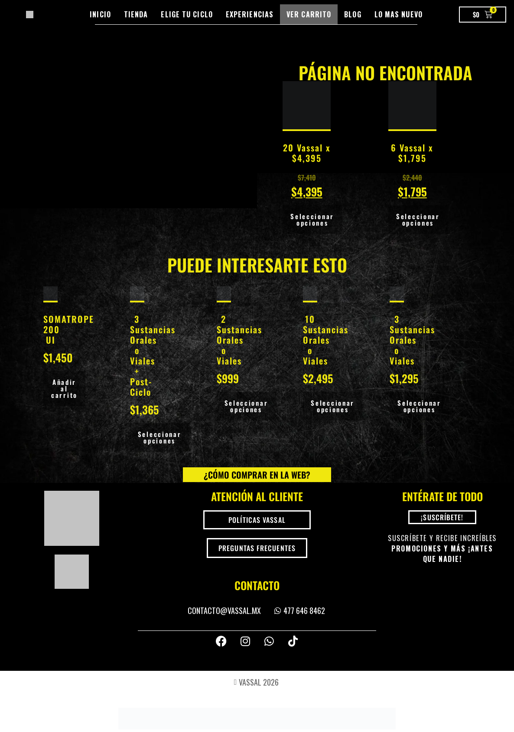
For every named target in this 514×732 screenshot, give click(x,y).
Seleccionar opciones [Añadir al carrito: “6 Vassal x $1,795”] (418, 219)
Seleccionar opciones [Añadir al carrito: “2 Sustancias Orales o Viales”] (246, 405)
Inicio (100, 14)
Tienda (136, 14)
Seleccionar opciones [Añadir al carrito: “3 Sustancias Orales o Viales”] (419, 405)
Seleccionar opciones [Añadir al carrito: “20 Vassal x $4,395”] (312, 219)
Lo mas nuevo (398, 14)
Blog (352, 14)
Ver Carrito (308, 14)
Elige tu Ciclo (186, 14)
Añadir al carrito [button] (64, 387)
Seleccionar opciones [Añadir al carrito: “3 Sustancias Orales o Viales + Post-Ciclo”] (160, 436)
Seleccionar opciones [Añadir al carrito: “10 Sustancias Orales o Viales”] (333, 405)
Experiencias (249, 14)
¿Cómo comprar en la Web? (257, 472)
